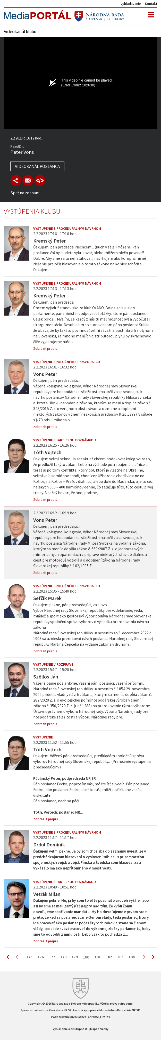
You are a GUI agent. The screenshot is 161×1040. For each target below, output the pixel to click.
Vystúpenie (43, 737)
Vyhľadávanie (131, 3)
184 (132, 956)
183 (120, 956)
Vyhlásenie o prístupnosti (70, 1029)
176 (41, 956)
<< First (10, 957)
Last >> (150, 957)
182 (109, 956)
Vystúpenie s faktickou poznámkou (64, 440)
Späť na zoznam (24, 193)
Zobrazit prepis (45, 348)
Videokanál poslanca (37, 166)
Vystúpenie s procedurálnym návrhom (67, 228)
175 (29, 956)
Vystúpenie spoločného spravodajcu (66, 361)
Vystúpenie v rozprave (53, 664)
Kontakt (151, 3)
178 (63, 956)
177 (52, 956)
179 (75, 956)
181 (98, 956)
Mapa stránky (99, 1029)
